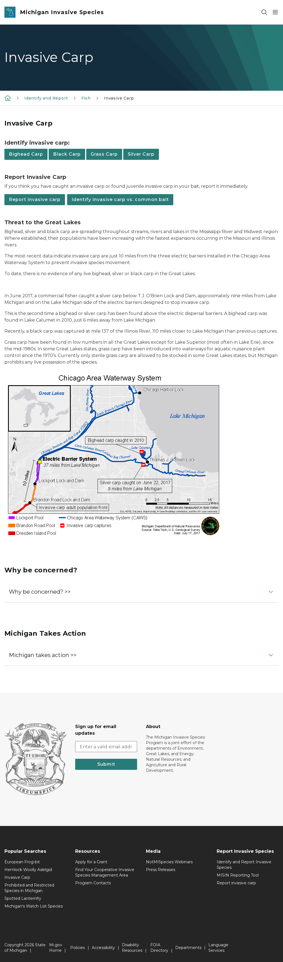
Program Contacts (93, 882)
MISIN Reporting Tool (238, 875)
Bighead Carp (26, 154)
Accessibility (103, 947)
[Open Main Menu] (275, 12)
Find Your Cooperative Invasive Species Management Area (104, 872)
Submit (106, 764)
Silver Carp (141, 154)
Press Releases (160, 869)
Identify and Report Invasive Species (244, 864)
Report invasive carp (35, 199)
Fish (86, 98)
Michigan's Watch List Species (33, 906)
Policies (77, 947)
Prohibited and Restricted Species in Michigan (29, 888)
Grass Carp (104, 154)
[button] (141, 591)
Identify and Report (46, 98)
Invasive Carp (119, 98)
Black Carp (67, 154)
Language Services (218, 947)
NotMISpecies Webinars (169, 861)
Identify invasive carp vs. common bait (120, 199)
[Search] (264, 12)
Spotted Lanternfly (22, 898)
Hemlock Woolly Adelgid (28, 869)
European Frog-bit (22, 861)
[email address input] (106, 746)
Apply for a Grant (91, 861)
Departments (188, 947)
